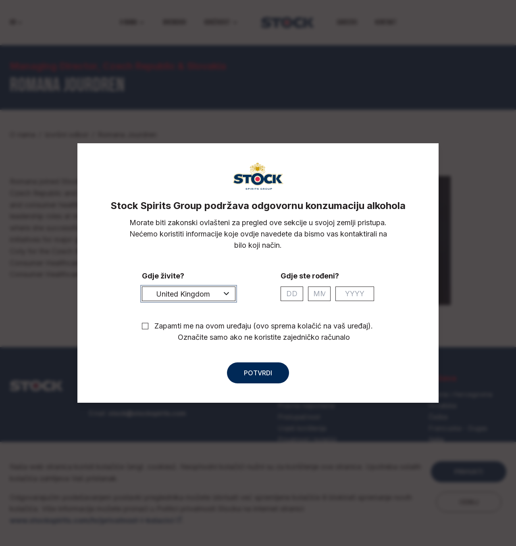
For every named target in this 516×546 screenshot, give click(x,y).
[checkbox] (145, 326)
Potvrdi (258, 373)
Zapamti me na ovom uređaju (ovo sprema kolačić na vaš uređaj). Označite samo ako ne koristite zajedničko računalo (263, 331)
